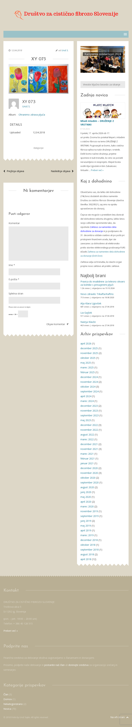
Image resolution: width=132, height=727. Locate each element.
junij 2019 (85, 520)
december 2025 (89, 348)
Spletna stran (16, 293)
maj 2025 (85, 362)
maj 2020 (85, 496)
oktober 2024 (87, 386)
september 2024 (89, 391)
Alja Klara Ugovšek (90, 303)
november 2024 (89, 381)
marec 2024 (87, 401)
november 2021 (89, 449)
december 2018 (89, 540)
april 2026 (85, 343)
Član (5, 694)
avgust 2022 (87, 434)
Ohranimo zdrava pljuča (32, 114)
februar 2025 (87, 372)
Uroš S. (65, 50)
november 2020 (89, 473)
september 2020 (89, 482)
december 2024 (89, 377)
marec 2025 (87, 367)
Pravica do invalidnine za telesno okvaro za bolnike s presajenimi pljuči (102, 283)
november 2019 (89, 511)
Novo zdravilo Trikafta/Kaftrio (97, 294)
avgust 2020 (87, 487)
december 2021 (89, 444)
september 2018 (89, 549)
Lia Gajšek (86, 312)
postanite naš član (54, 665)
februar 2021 (87, 458)
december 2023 (89, 405)
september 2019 (89, 516)
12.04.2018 (16, 50)
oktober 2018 (87, 544)
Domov (7, 699)
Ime (12, 265)
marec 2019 (87, 535)
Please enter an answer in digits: (20, 307)
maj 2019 (85, 525)
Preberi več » (96, 170)
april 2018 (85, 559)
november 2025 (89, 353)
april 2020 (85, 501)
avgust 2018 (87, 554)
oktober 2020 (87, 477)
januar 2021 (87, 463)
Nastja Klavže (88, 322)
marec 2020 (87, 506)
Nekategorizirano (13, 704)
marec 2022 (87, 439)
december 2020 (89, 468)
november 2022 (89, 429)
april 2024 (85, 396)
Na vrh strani (119, 717)
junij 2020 (85, 492)
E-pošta (14, 279)
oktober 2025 (87, 357)
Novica (7, 708)
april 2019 (85, 530)
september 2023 (89, 415)
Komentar (14, 223)
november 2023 (89, 410)
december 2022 (89, 425)
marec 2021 (87, 453)
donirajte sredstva (78, 665)
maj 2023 (85, 420)
